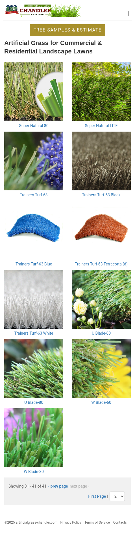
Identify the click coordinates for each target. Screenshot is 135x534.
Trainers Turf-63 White (33, 333)
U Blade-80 (33, 402)
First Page (97, 496)
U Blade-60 (101, 333)
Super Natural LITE (101, 125)
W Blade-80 (34, 471)
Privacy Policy (70, 522)
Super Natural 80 (33, 125)
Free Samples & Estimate (67, 30)
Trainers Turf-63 (33, 195)
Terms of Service (97, 522)
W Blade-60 (101, 402)
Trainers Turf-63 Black (101, 195)
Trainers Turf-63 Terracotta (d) (101, 264)
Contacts (120, 522)
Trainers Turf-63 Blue (34, 264)
